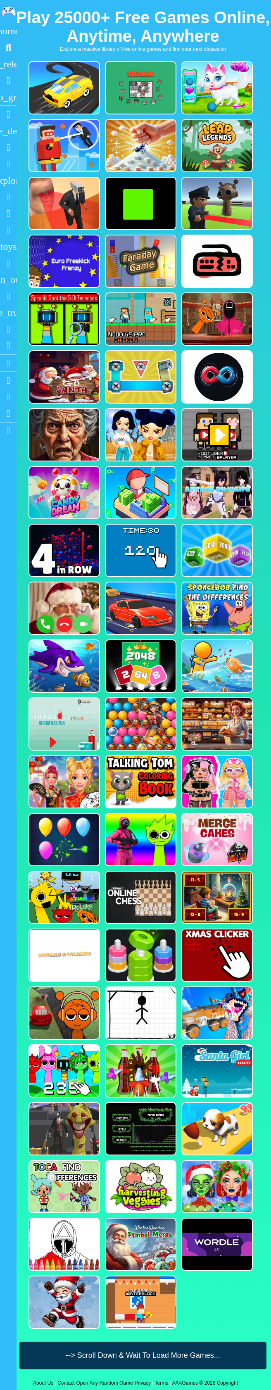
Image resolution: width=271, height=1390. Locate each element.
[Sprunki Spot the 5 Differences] (63, 319)
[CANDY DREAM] (63, 492)
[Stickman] (8, 230)
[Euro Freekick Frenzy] (63, 261)
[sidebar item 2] (8, 431)
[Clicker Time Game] (140, 550)
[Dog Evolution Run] (216, 1128)
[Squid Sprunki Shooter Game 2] (140, 839)
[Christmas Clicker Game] (216, 955)
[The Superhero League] (63, 145)
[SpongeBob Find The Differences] (216, 608)
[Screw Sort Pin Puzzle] (140, 1071)
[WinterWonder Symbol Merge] (140, 1244)
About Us (43, 1383)
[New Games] (8, 64)
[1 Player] (8, 279)
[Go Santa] (63, 377)
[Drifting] (8, 329)
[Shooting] (8, 197)
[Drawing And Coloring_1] (63, 955)
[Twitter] (8, 413)
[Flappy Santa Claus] (63, 1302)
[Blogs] (8, 363)
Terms (162, 1383)
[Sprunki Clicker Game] (63, 1071)
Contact (65, 1383)
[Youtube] (8, 380)
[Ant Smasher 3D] (140, 145)
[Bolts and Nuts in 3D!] (140, 377)
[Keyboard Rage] (216, 261)
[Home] (8, 31)
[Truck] (8, 312)
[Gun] (8, 263)
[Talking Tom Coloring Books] (140, 781)
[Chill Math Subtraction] (216, 897)
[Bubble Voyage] (140, 724)
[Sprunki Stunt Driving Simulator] (63, 1013)
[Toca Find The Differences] (63, 1186)
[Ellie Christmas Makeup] (216, 1186)
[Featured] (8, 97)
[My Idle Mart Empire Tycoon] (140, 492)
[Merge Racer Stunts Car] (63, 87)
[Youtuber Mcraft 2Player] (216, 434)
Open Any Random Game (104, 1383)
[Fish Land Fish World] (216, 666)
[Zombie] (8, 213)
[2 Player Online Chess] (140, 897)
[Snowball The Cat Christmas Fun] (63, 724)
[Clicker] (8, 345)
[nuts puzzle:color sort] (140, 955)
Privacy (143, 1383)
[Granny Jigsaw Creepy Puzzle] (63, 434)
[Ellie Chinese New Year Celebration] (63, 781)
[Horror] (8, 296)
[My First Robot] (216, 781)
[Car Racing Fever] (140, 608)
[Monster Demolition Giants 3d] (216, 1013)
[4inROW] (63, 550)
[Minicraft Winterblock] (140, 1302)
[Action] (8, 131)
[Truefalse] (140, 203)
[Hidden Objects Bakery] (216, 724)
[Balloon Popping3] (63, 839)
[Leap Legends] (216, 145)
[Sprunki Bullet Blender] (216, 203)
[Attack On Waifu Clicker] (216, 492)
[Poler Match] (216, 377)
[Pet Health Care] (216, 87)
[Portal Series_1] (140, 1128)
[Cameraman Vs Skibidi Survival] (63, 203)
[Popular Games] (8, 80)
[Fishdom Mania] (63, 666)
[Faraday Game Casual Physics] (140, 261)
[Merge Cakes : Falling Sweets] (216, 839)
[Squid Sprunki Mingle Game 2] (216, 319)
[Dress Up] (8, 164)
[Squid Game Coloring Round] (63, 1244)
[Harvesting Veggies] (140, 1186)
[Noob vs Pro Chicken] (140, 319)
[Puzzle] (8, 147)
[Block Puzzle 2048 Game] (140, 666)
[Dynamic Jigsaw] (140, 87)
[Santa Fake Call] (63, 608)
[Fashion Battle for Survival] (140, 434)
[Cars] (8, 246)
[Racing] (8, 114)
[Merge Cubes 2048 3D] (216, 550)
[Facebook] (8, 397)
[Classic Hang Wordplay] (140, 1013)
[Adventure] (8, 180)
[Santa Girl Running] (216, 1071)
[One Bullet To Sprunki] (63, 1128)
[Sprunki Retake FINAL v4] (63, 897)
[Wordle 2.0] (216, 1244)
